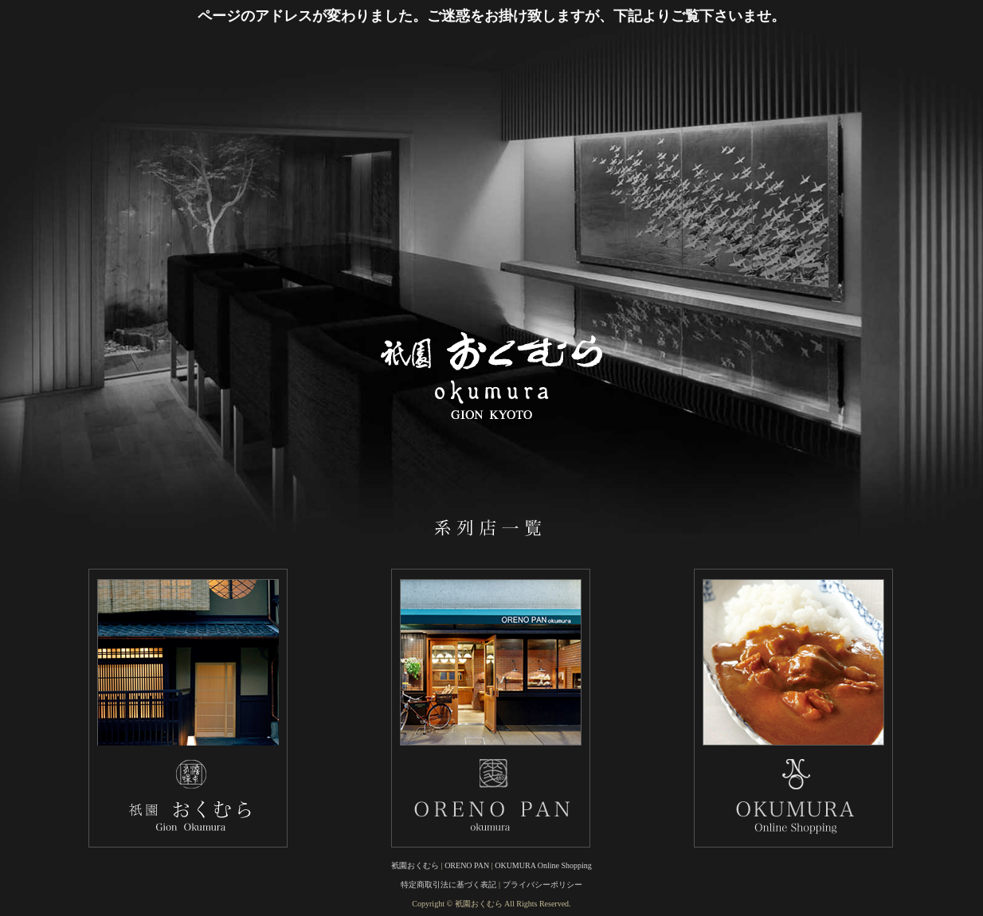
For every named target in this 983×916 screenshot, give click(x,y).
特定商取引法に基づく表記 (448, 884)
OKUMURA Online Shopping (543, 865)
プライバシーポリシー (542, 884)
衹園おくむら (415, 865)
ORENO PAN (467, 865)
